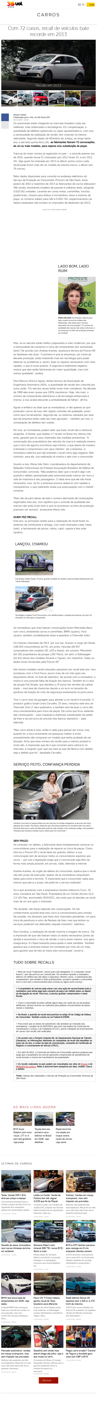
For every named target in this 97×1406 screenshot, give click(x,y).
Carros (48, 14)
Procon (84, 1064)
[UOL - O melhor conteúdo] (15, 4)
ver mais (48, 1380)
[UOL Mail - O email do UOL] (79, 4)
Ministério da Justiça (26, 1066)
